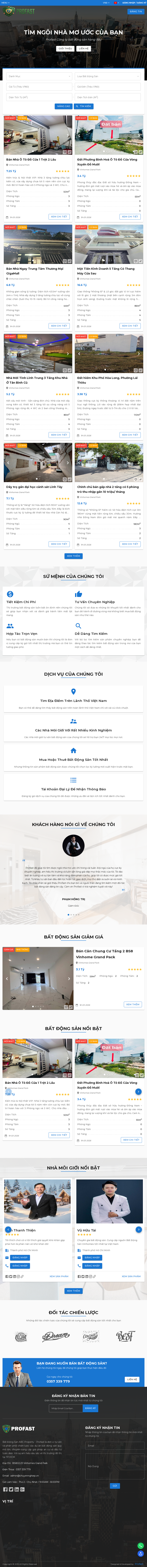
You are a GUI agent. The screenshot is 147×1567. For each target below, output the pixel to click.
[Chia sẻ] (141, 1554)
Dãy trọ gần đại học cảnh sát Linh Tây (34, 487)
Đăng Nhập (20, 1257)
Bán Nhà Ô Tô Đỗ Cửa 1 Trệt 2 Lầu (31, 159)
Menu (6, 3)
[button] (33, 151)
